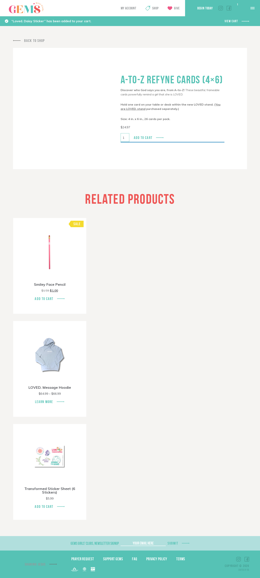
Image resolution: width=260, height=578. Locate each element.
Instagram (220, 8)
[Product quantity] (125, 137)
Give (176, 8)
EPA (93, 569)
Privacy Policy (156, 559)
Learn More (44, 402)
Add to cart (143, 138)
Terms (180, 559)
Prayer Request (82, 559)
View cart (231, 21)
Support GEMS (113, 559)
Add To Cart (44, 299)
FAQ (134, 559)
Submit (173, 543)
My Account (128, 8)
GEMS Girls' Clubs (26, 7)
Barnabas (74, 569)
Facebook (229, 8)
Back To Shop (34, 40)
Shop (155, 8)
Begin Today (205, 8)
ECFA (84, 569)
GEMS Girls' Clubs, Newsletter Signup (95, 543)
